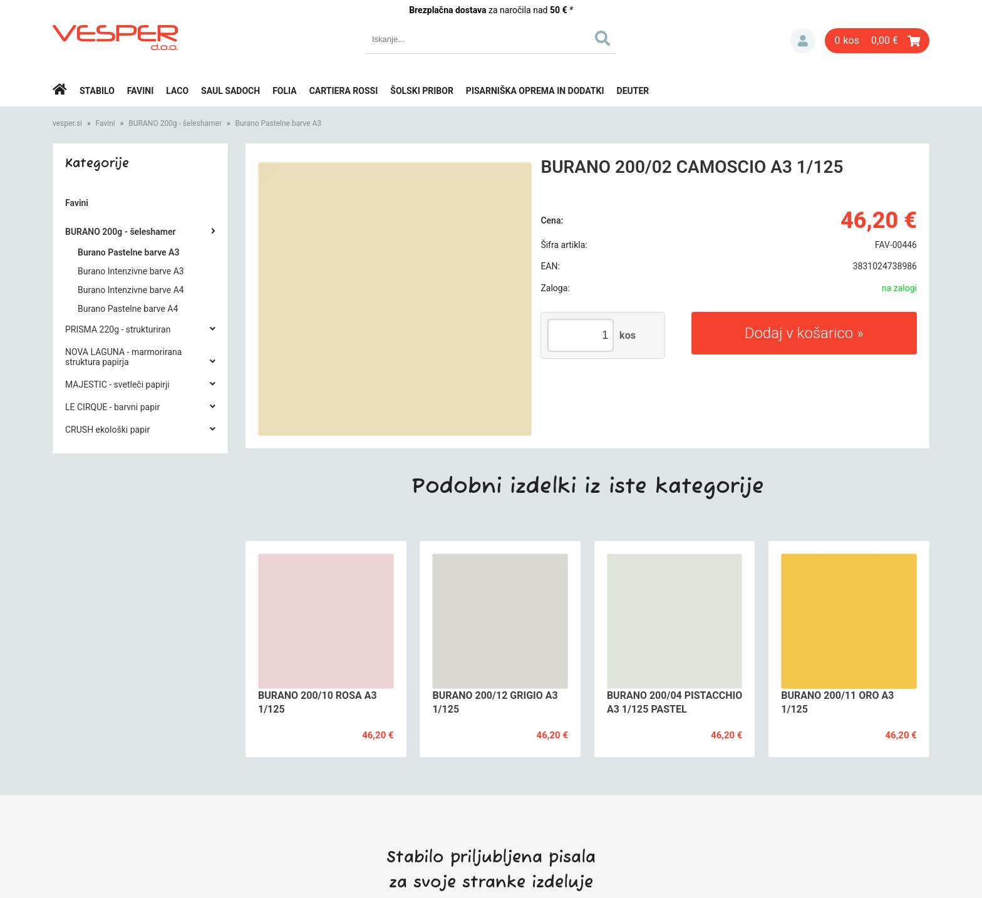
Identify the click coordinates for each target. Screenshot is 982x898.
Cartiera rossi (343, 91)
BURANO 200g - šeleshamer (175, 123)
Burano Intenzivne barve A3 (131, 271)
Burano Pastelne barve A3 (278, 123)
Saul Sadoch (230, 91)
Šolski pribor (421, 91)
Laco (177, 91)
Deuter (633, 91)
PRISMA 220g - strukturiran (117, 329)
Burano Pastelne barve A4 (128, 309)
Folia (284, 91)
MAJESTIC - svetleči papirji (117, 384)
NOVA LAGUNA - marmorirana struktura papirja (123, 357)
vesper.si (67, 123)
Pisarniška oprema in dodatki (535, 91)
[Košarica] (877, 40)
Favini (140, 91)
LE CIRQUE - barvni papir (112, 407)
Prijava (802, 40)
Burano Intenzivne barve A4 (131, 290)
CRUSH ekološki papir (107, 430)
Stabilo (97, 91)
